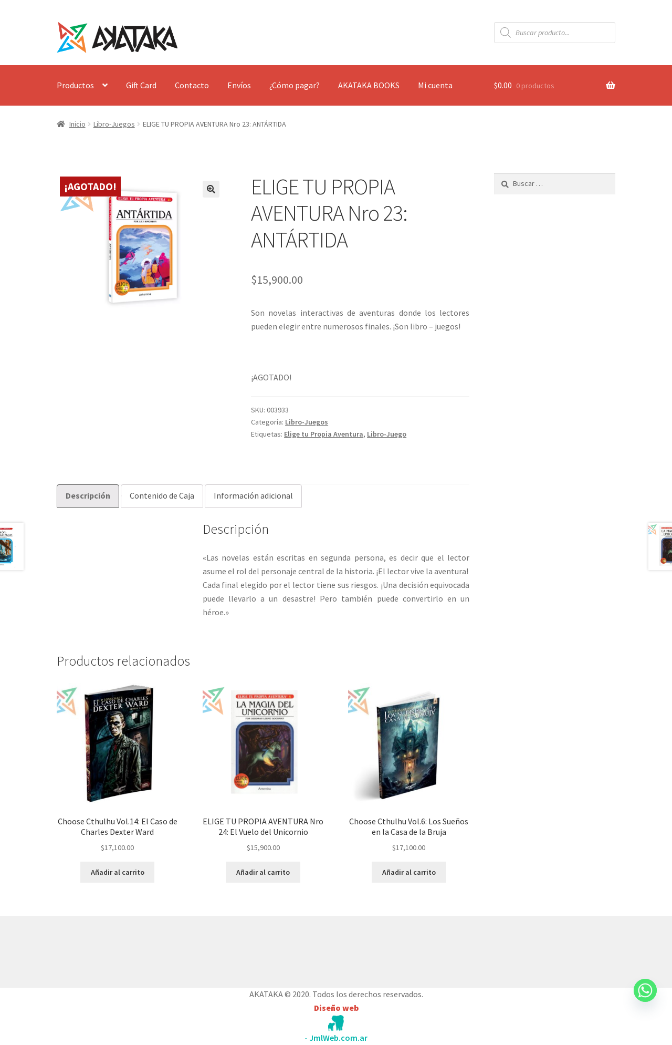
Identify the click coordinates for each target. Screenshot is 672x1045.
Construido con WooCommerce (113, 949)
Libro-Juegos (114, 124)
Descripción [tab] (88, 495)
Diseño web (336, 1007)
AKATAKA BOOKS (369, 85)
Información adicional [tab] (253, 495)
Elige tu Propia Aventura (323, 434)
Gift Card (141, 85)
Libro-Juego (386, 434)
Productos (75, 85)
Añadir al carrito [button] (117, 872)
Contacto (192, 85)
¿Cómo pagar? (294, 85)
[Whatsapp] (645, 1000)
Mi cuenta (435, 85)
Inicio (77, 124)
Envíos (239, 85)
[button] (211, 189)
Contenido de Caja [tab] (162, 495)
